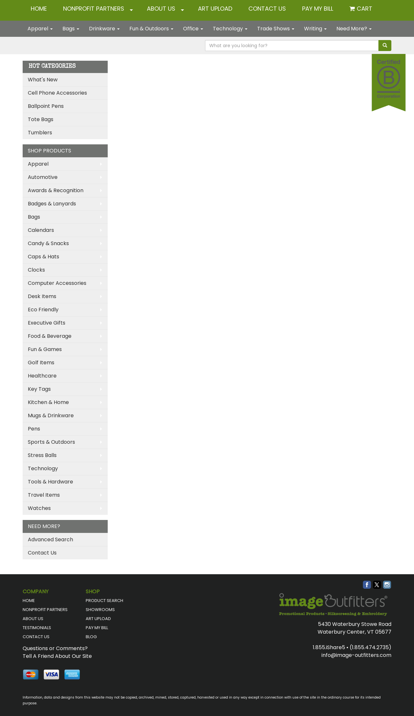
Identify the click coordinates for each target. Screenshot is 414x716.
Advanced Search (50, 539)
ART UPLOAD (215, 9)
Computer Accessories (57, 283)
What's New (43, 79)
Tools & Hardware (50, 481)
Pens (34, 428)
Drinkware (104, 28)
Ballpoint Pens (46, 106)
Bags (70, 28)
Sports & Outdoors (51, 442)
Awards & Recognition (55, 190)
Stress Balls (42, 455)
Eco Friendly (43, 309)
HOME (39, 9)
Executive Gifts (46, 323)
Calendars (41, 230)
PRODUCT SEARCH (104, 600)
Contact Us (42, 552)
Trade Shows (275, 28)
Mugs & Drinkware (51, 415)
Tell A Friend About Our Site (57, 656)
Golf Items (41, 362)
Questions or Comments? (55, 648)
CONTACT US (267, 9)
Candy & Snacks (48, 243)
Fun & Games (45, 349)
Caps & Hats (43, 256)
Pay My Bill (317, 9)
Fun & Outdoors (151, 28)
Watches (39, 508)
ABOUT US (161, 9)
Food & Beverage (49, 336)
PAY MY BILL (97, 628)
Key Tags (39, 389)
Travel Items (44, 495)
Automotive (43, 177)
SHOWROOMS (100, 610)
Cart (364, 9)
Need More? (354, 28)
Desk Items (42, 296)
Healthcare (42, 375)
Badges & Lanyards (52, 203)
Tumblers (40, 132)
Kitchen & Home (48, 402)
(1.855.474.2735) (370, 647)
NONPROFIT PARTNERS (93, 9)
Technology (230, 28)
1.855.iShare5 (329, 647)
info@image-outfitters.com (356, 655)
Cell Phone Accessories (57, 93)
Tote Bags (40, 119)
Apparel (40, 28)
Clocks (36, 270)
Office (193, 28)
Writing (315, 28)
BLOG (91, 637)
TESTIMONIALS (37, 628)
